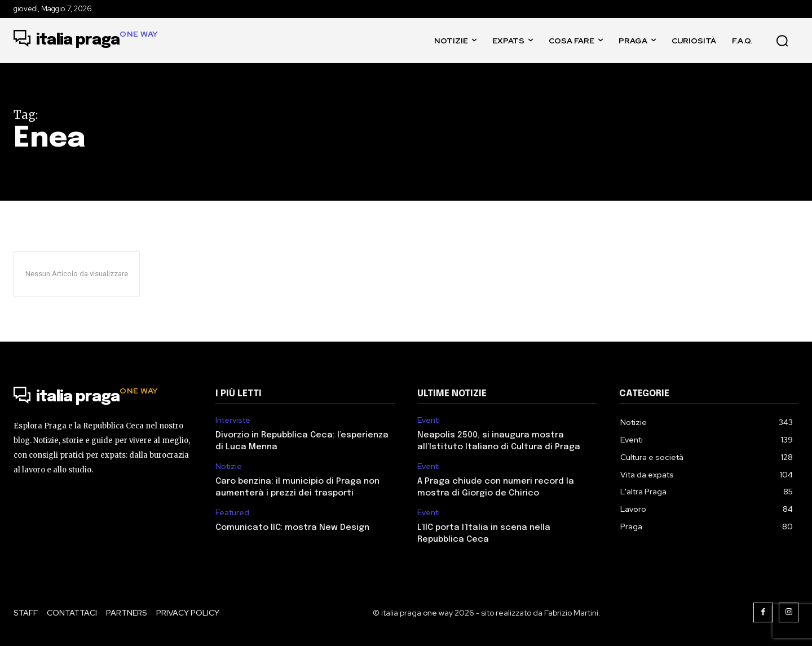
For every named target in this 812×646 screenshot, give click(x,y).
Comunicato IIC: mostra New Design (292, 527)
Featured (232, 512)
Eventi (428, 420)
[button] (782, 40)
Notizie (228, 466)
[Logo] (86, 40)
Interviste (232, 420)
